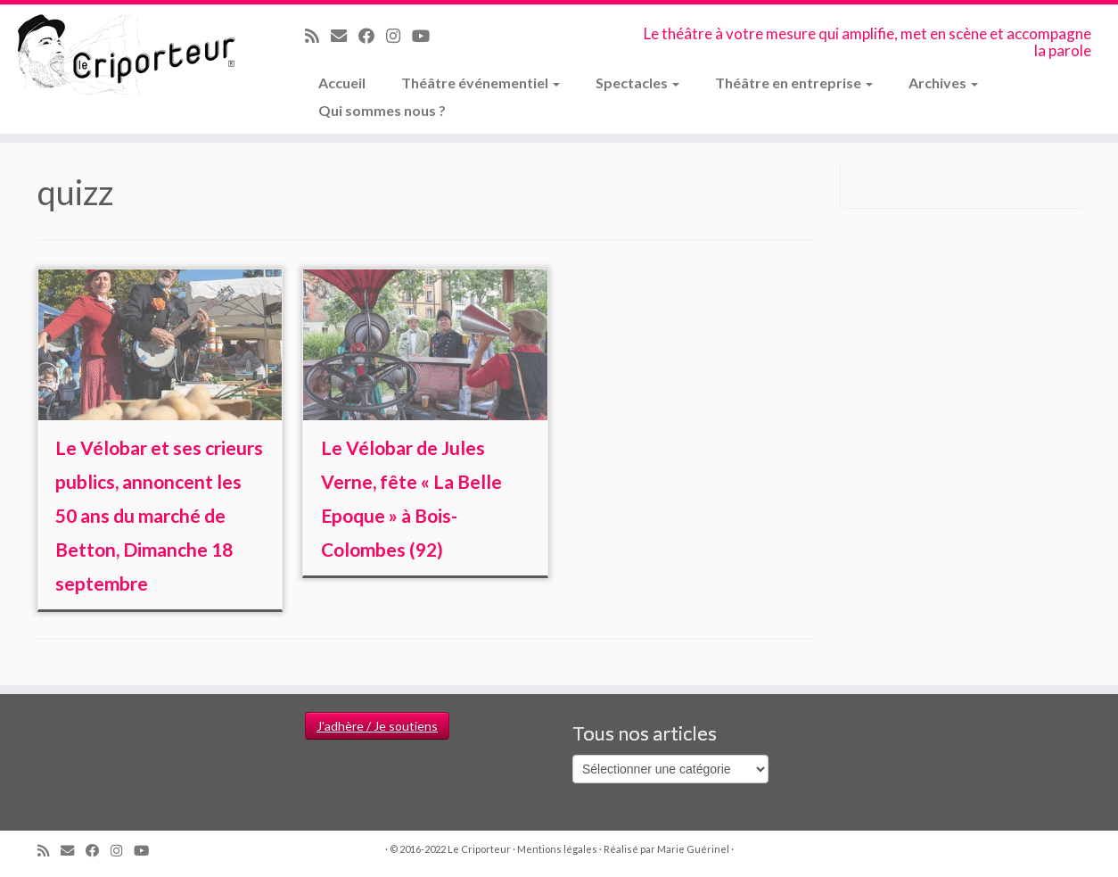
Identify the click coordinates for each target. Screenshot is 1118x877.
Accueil (342, 82)
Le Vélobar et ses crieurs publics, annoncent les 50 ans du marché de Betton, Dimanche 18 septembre (159, 515)
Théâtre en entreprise (794, 82)
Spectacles (637, 82)
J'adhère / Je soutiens (377, 725)
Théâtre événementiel (480, 82)
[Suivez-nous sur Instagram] (399, 36)
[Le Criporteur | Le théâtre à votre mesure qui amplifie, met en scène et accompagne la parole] (129, 55)
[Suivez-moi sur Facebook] (372, 36)
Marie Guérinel (693, 849)
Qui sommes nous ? (382, 110)
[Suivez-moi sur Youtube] (426, 36)
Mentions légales (557, 849)
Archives (943, 82)
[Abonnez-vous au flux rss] (318, 36)
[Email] (344, 36)
